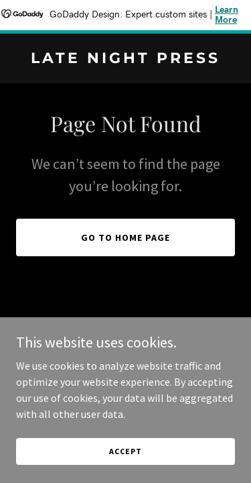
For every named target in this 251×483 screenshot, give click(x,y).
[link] (125, 59)
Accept (125, 451)
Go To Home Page (125, 237)
